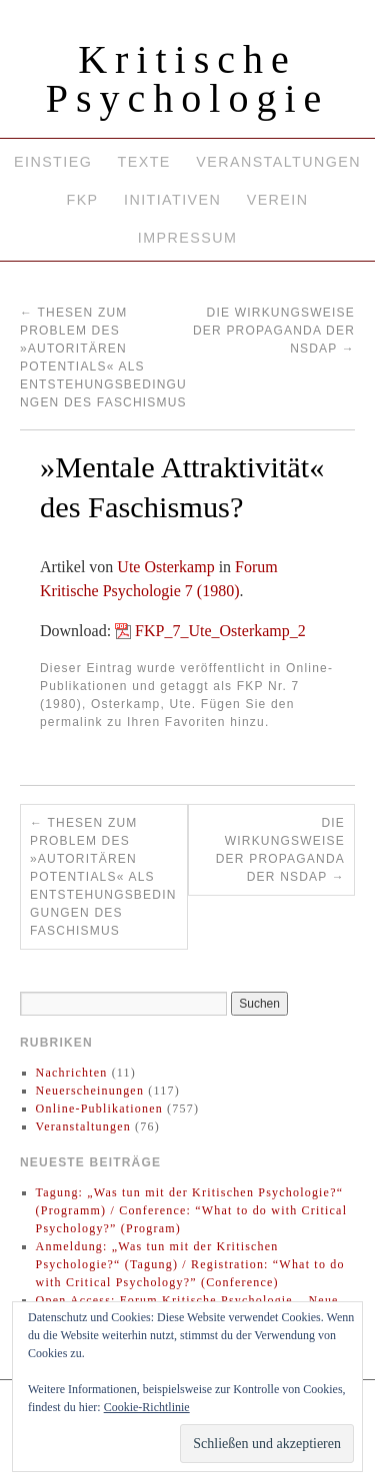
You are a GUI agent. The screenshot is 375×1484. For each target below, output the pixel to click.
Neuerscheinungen (90, 1091)
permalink (71, 722)
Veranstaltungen (278, 162)
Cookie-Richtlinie (147, 1407)
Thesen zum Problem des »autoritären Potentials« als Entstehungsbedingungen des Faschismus (103, 877)
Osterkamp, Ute (141, 704)
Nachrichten (72, 1073)
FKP (82, 200)
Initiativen (172, 200)
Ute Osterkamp (165, 566)
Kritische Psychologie (188, 79)
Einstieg (53, 162)
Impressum (187, 238)
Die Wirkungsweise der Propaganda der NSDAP (274, 331)
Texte (144, 162)
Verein (278, 200)
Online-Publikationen (99, 1108)
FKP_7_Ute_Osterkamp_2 (220, 630)
